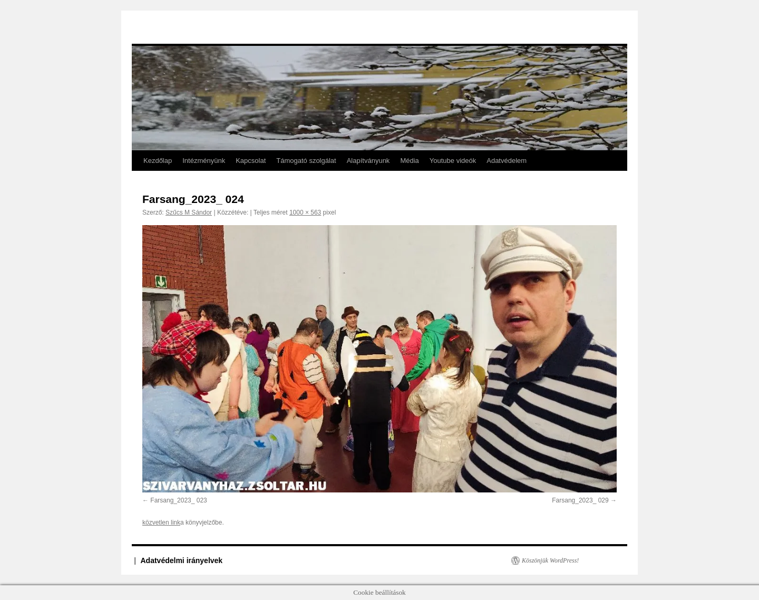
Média (409, 160)
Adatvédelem (506, 160)
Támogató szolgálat (306, 160)
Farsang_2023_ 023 (178, 500)
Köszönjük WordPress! (550, 560)
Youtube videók (453, 160)
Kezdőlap (157, 160)
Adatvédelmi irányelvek (182, 560)
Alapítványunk (368, 160)
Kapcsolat (251, 160)
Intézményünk (203, 160)
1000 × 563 (305, 212)
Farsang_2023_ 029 (580, 500)
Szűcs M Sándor (189, 212)
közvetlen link (161, 522)
